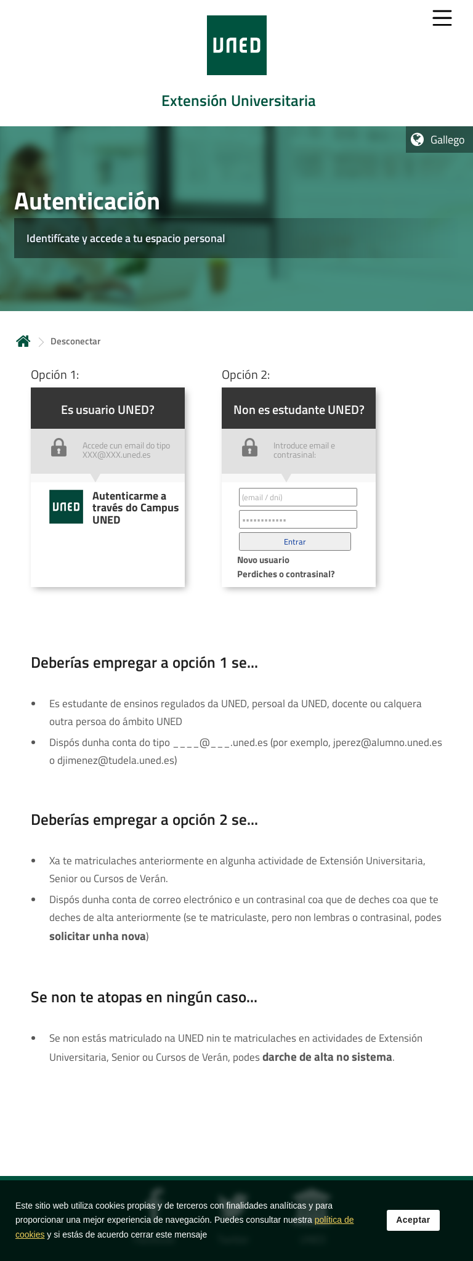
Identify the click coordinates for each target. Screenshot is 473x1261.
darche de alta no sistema (327, 1056)
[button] (295, 541)
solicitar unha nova (97, 935)
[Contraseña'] (298, 519)
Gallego (448, 139)
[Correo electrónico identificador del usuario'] (298, 497)
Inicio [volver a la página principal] (23, 341)
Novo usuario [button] (263, 560)
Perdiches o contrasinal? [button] (286, 574)
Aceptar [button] (413, 1225)
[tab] (236, 63)
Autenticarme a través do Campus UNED (135, 507)
